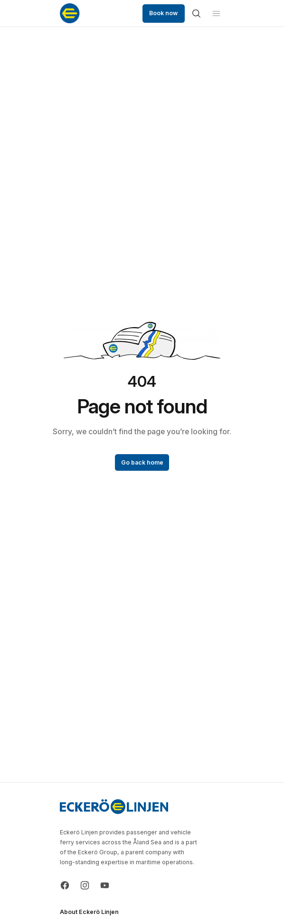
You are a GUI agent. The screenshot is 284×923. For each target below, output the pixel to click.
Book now (163, 13)
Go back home (142, 462)
